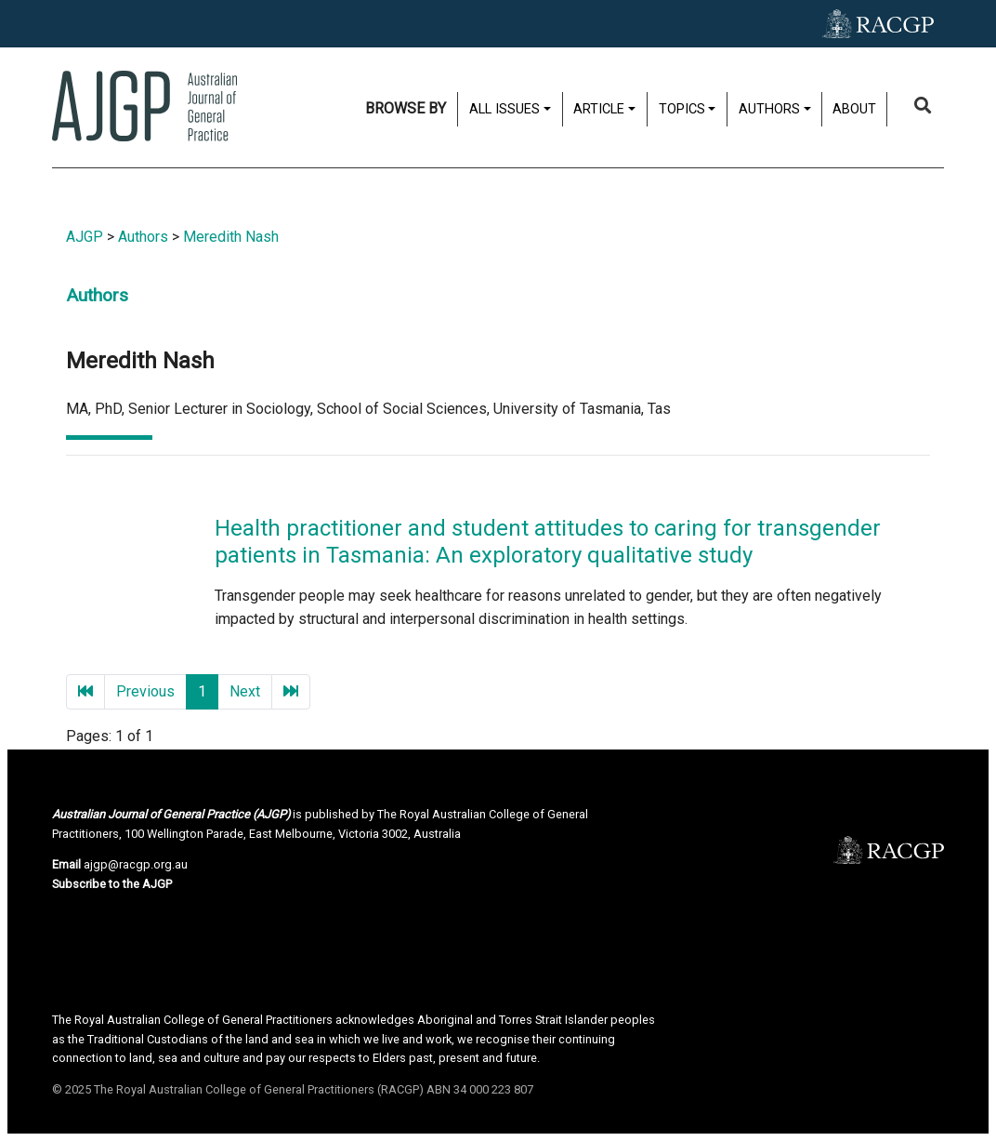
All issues (504, 109)
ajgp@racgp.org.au (136, 864)
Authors (769, 109)
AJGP (84, 236)
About (854, 109)
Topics (682, 109)
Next (244, 691)
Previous (145, 691)
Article (598, 109)
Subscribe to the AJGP (112, 884)
